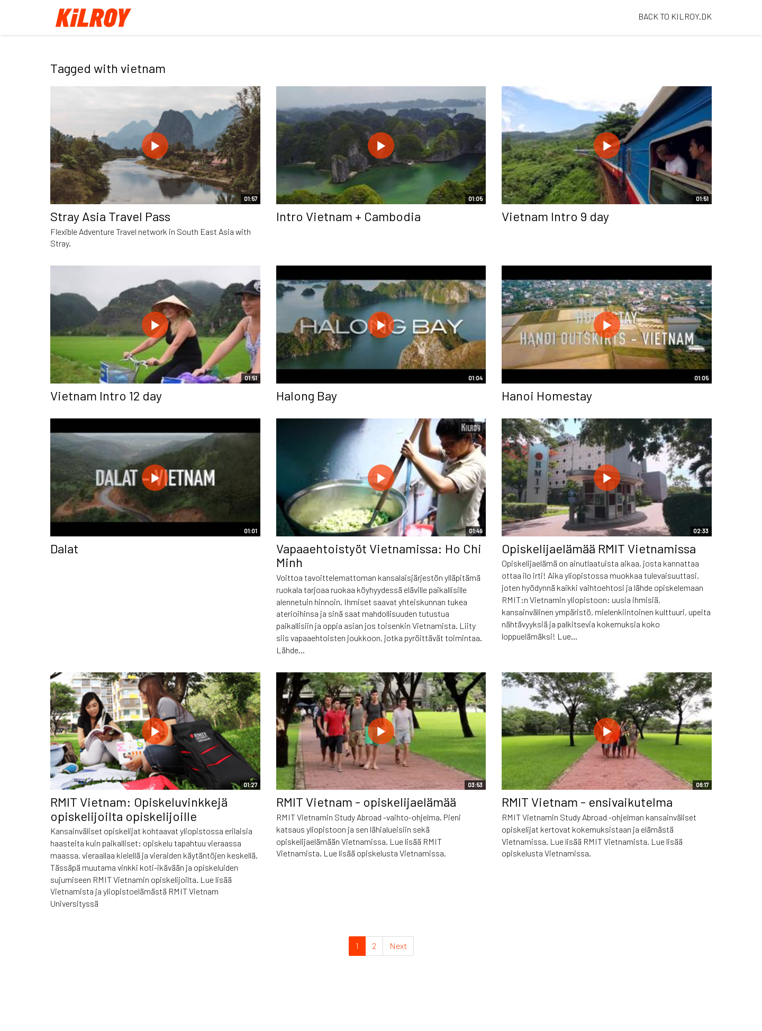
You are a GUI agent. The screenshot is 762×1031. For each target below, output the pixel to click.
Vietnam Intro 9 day (555, 216)
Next (398, 946)
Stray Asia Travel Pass (110, 216)
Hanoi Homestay (547, 395)
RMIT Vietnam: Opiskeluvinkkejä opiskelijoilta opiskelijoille (139, 808)
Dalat (64, 548)
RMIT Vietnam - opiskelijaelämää (366, 801)
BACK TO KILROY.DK (675, 16)
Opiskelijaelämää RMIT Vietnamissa (599, 548)
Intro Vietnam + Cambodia (348, 216)
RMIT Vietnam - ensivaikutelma (587, 801)
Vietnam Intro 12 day (106, 395)
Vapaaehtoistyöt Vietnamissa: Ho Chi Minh (379, 555)
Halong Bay (306, 395)
